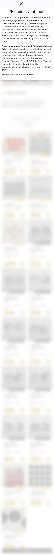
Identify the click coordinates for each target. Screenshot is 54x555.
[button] (34, 118)
